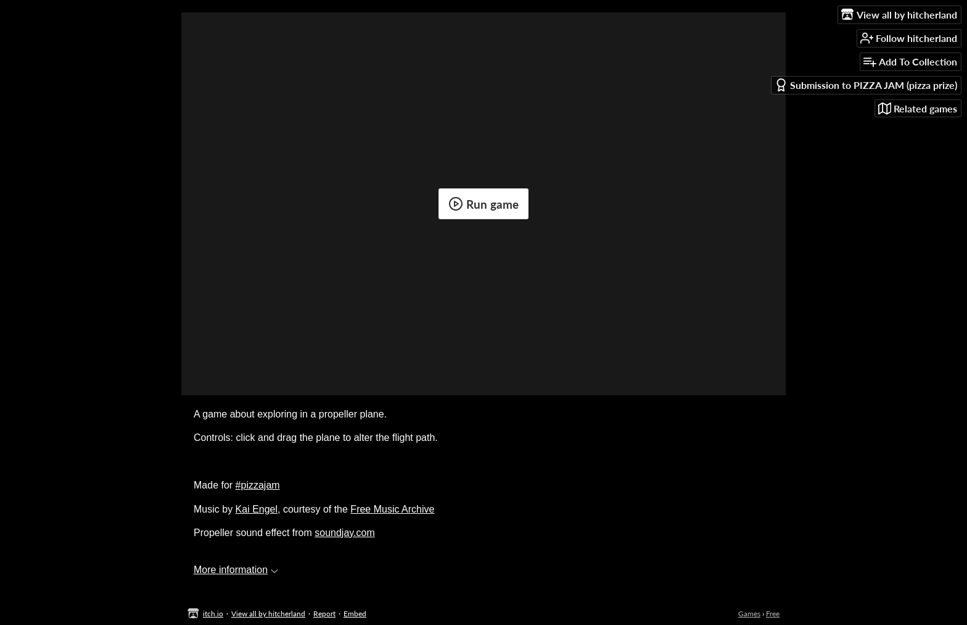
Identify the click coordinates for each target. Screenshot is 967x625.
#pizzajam (258, 485)
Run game (483, 203)
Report (324, 613)
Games (749, 613)
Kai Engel (257, 509)
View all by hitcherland (268, 613)
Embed (355, 613)
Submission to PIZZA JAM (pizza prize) (866, 84)
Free (773, 613)
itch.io (213, 613)
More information (236, 569)
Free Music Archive (392, 509)
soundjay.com (345, 532)
